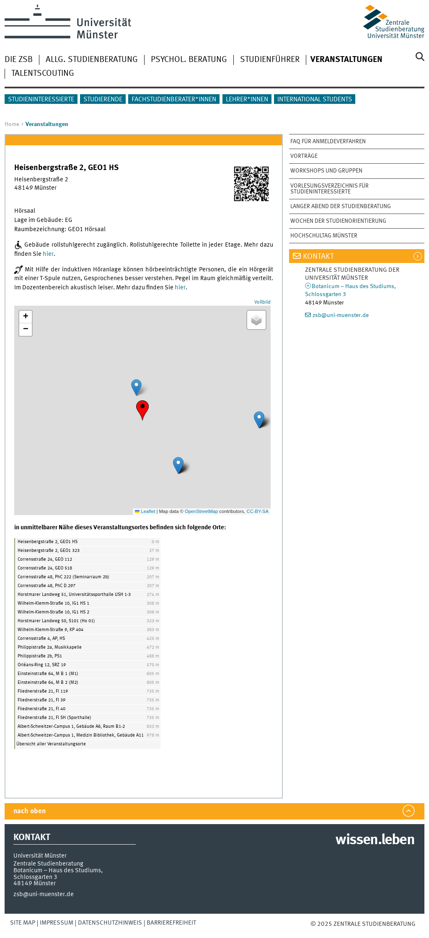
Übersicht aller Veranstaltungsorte (51, 744)
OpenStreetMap (201, 511)
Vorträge (304, 156)
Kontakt (318, 256)
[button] (142, 410)
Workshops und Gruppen (326, 171)
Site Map (22, 923)
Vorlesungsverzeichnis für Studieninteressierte (329, 189)
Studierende (102, 99)
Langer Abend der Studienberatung (340, 206)
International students (314, 99)
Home (12, 124)
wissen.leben (375, 840)
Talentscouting (42, 74)
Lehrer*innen (247, 99)
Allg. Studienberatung (92, 60)
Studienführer (270, 60)
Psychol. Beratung (189, 60)
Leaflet (145, 511)
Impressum (56, 923)
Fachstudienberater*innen (174, 99)
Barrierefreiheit (171, 923)
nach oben (29, 811)
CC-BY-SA (258, 511)
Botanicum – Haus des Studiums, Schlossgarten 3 (58, 873)
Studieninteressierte (41, 99)
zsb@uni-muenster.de (341, 315)
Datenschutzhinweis (110, 923)
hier (48, 254)
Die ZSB (19, 60)
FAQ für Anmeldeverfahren (328, 141)
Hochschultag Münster (323, 236)
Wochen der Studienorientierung (338, 221)
